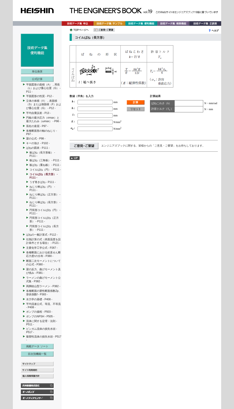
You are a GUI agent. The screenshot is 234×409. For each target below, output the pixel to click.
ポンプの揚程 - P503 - (39, 311)
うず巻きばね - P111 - (42, 182)
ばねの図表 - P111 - (38, 147)
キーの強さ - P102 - (38, 143)
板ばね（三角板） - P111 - (45, 160)
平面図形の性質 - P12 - (39, 96)
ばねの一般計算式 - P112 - (42, 234)
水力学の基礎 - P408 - (39, 299)
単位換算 (37, 71)
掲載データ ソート (37, 346)
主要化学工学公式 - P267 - (42, 247)
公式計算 (37, 79)
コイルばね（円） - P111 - (45, 169)
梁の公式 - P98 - (35, 138)
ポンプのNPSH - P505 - (40, 316)
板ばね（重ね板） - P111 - (45, 165)
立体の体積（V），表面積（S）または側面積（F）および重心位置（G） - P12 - (43, 104)
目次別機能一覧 (37, 353)
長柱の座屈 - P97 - (37, 126)
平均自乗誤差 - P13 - (38, 113)
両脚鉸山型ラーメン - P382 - (43, 286)
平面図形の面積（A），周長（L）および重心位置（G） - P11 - (43, 88)
